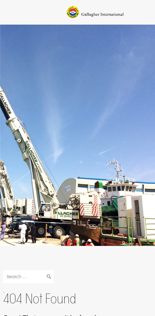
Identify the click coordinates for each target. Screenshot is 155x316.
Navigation (11, 11)
